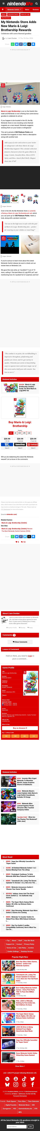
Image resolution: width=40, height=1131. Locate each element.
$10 (34, 736)
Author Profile (11, 628)
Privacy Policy (29, 944)
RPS (20, 1112)
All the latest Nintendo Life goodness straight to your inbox (20, 1121)
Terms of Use (11, 948)
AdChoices (21, 1094)
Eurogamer (7, 1109)
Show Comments (20, 642)
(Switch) (14, 523)
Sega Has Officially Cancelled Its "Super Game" (20, 862)
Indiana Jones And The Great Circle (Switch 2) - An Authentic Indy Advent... (20, 896)
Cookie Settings (13, 951)
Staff (20, 941)
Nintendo (4, 682)
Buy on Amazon (20, 728)
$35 (15, 736)
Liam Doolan (12, 38)
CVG (35, 1109)
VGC (14, 1109)
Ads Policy (22, 948)
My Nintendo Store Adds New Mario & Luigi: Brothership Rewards (18, 26)
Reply (30, 628)
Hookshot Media (13, 1091)
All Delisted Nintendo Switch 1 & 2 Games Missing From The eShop (21, 869)
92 (13, 823)
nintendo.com (11, 514)
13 (24, 542)
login (30, 656)
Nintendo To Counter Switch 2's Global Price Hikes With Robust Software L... (20, 919)
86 (13, 785)
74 (13, 810)
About (14, 941)
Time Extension (33, 1101)
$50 (6, 736)
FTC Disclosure (5, 509)
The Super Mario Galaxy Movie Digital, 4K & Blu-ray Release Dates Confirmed (20, 904)
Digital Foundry (11, 1105)
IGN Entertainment (31, 1091)
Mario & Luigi (25, 14)
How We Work (29, 941)
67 (13, 798)
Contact (19, 944)
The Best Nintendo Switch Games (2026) (16, 531)
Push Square (11, 1101)
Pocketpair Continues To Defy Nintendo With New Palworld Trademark (20, 875)
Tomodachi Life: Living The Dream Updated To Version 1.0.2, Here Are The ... (21, 882)
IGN (33, 1105)
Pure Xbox (22, 1101)
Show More (20, 1066)
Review (17, 529)
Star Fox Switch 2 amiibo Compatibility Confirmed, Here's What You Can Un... (21, 927)
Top (8, 941)
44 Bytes (14, 1094)
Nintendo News (24, 1105)
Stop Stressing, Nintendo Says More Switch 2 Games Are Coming (21, 911)
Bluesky (22, 628)
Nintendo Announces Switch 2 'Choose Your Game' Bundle (19, 888)
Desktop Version (27, 951)
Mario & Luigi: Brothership (10, 111)
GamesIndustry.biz (25, 1109)
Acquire (4, 687)
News (4, 14)
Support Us (10, 944)
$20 (25, 736)
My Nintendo (6, 18)
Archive (31, 948)
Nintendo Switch (13, 14)
